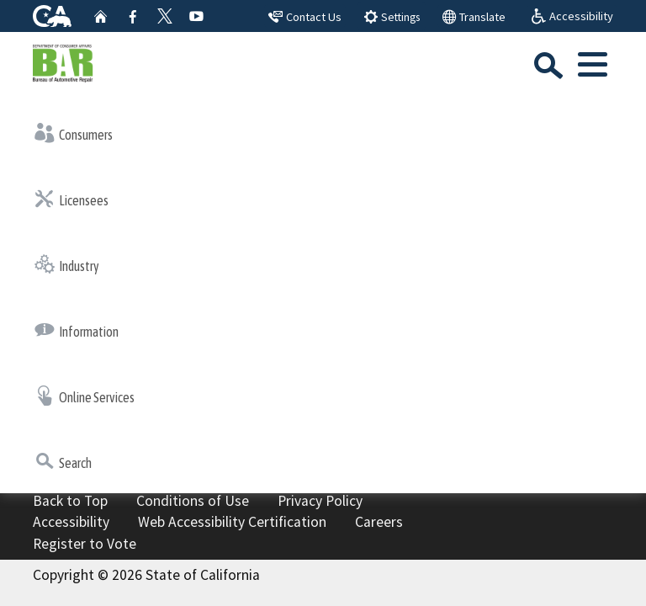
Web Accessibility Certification (232, 522)
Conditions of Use (192, 501)
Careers (379, 522)
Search (63, 461)
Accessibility (71, 522)
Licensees (71, 198)
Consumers (73, 133)
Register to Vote (84, 543)
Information (76, 330)
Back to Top (70, 501)
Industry (66, 264)
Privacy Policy (320, 501)
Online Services (84, 395)
